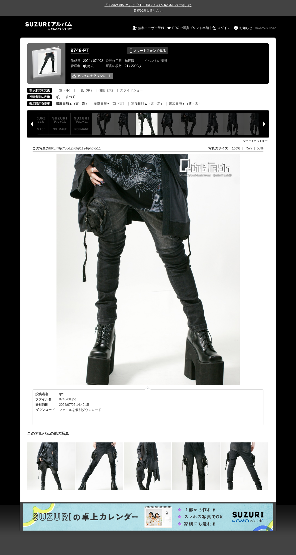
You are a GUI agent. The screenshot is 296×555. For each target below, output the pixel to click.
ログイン (223, 28)
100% (236, 148)
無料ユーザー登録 (151, 28)
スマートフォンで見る (147, 50)
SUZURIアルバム (48, 26)
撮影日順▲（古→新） (72, 104)
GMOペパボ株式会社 (265, 28)
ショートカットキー (255, 140)
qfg (58, 97)
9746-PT (80, 50)
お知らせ (245, 28)
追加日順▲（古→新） (147, 104)
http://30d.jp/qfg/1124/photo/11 (78, 148)
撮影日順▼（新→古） (110, 104)
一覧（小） (64, 90)
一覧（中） (85, 90)
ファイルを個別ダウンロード (80, 410)
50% (260, 148)
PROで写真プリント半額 (190, 28)
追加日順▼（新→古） (185, 104)
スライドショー (131, 90)
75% (249, 148)
